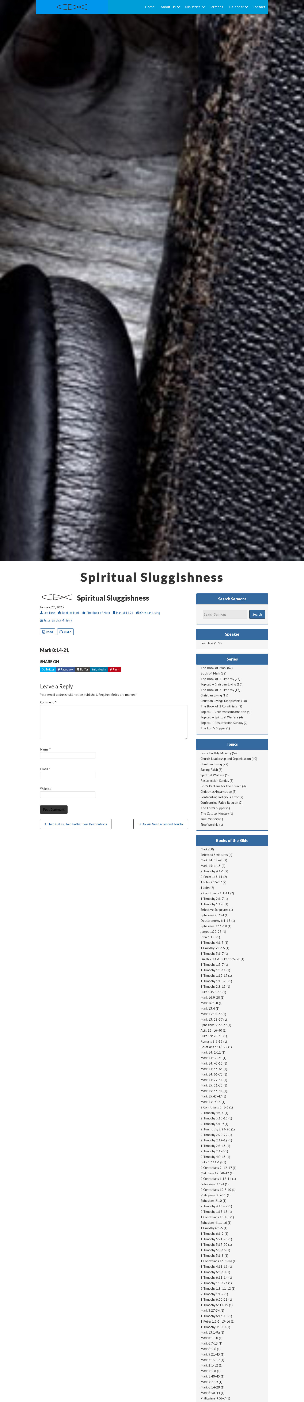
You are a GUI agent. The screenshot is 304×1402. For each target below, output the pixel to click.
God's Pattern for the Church (221, 786)
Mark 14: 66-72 (212, 1074)
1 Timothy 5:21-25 (214, 1239)
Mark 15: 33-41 (212, 1091)
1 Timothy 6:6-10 (213, 1272)
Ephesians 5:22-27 (214, 1025)
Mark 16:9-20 (210, 997)
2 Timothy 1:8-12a (214, 1283)
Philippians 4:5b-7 (213, 1398)
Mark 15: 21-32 (212, 1085)
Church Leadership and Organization (226, 758)
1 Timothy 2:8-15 (213, 986)
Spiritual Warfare (212, 775)
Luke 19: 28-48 (212, 1036)
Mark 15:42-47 (211, 1096)
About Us (168, 6)
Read (47, 632)
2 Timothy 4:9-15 (213, 1157)
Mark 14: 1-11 (211, 1052)
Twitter (48, 669)
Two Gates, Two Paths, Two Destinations (76, 824)
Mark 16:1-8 (209, 1003)
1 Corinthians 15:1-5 (215, 1217)
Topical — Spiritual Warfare (219, 717)
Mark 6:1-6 (208, 1349)
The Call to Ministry (215, 813)
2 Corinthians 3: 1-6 (214, 1107)
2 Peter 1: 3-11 (212, 876)
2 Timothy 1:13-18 (214, 1211)
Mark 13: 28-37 (212, 1019)
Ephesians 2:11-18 (214, 926)
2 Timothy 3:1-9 (212, 1124)
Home (150, 6)
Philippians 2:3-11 (213, 1195)
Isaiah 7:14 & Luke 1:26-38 (220, 959)
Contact (259, 6)
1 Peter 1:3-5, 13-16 (215, 1321)
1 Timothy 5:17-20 (214, 1244)
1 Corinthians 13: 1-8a (216, 1261)
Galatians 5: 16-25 (214, 1047)
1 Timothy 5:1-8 (212, 1255)
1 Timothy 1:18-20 (214, 981)
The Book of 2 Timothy (217, 690)
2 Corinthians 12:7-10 (216, 1189)
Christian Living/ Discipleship (220, 701)
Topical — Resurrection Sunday (222, 723)
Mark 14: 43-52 (212, 1063)
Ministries (192, 6)
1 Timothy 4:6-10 (213, 1327)
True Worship (209, 824)
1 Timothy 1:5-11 (213, 970)
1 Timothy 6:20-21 (214, 1299)
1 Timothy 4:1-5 (212, 942)
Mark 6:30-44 (210, 1393)
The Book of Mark (213, 668)
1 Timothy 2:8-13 (213, 1146)
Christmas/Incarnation (216, 791)
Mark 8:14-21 (124, 613)
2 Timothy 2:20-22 (214, 1135)
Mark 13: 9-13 (211, 1102)
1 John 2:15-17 (211, 882)
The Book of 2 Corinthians (219, 706)
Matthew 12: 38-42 (215, 1173)
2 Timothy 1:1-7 (212, 1294)
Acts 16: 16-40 (211, 1030)
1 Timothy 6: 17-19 (214, 1305)
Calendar (236, 6)
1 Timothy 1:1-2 (212, 904)
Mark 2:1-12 (209, 1365)
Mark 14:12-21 (211, 1058)
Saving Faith (209, 769)
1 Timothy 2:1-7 (212, 898)
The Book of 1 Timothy (217, 679)
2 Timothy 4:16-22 (214, 1206)
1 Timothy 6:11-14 (214, 1277)
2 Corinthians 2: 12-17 (216, 1167)
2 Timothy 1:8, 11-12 (216, 1288)
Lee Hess (207, 643)
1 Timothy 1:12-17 (214, 975)
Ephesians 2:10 (211, 1200)
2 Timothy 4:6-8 (212, 1113)
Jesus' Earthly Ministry (216, 753)
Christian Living (211, 695)
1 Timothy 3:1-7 (212, 953)
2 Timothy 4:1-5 (212, 871)
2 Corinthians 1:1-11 (215, 893)
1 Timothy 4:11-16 (214, 1266)
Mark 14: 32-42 (212, 860)
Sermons (216, 6)
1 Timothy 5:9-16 (213, 1250)
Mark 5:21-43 (210, 1354)
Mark (204, 849)
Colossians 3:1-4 (212, 1184)
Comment (48, 702)
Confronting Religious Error (220, 797)
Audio (65, 632)
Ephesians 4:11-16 (214, 1222)
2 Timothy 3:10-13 (214, 1118)
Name (45, 749)
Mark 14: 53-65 (212, 1069)
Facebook (65, 669)
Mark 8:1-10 (209, 1338)
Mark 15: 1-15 (211, 866)
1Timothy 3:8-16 (213, 948)
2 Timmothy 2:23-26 (215, 1129)
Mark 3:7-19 (209, 1382)
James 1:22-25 (211, 931)
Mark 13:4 (208, 1008)
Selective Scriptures (214, 909)
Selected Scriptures (214, 855)
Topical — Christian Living (218, 684)
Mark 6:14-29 (210, 1387)
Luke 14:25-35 (211, 992)
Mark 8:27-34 (210, 1310)
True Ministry (209, 819)
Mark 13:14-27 (211, 1014)
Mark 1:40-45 (210, 1376)
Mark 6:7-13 (209, 1343)
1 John (205, 887)
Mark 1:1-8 (208, 1371)
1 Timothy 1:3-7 (212, 964)
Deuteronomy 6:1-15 (216, 920)
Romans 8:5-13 (212, 1041)
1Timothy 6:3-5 (212, 1228)
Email (45, 769)
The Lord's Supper (213, 728)
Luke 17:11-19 (211, 1162)
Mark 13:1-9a (210, 1332)
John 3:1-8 (208, 937)
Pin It (114, 669)
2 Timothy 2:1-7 (212, 1151)
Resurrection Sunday (215, 780)
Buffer (82, 669)
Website (45, 788)
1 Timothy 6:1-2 (212, 1233)
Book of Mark (210, 673)
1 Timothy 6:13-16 (214, 1316)
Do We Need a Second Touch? (160, 824)
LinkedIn (99, 669)
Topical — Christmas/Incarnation (223, 712)
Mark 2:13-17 (210, 1360)
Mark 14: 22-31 (212, 1080)
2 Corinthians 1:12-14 (216, 1178)
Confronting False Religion (219, 802)
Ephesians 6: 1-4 (212, 915)
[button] (179, 7)
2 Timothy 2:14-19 (214, 1140)
